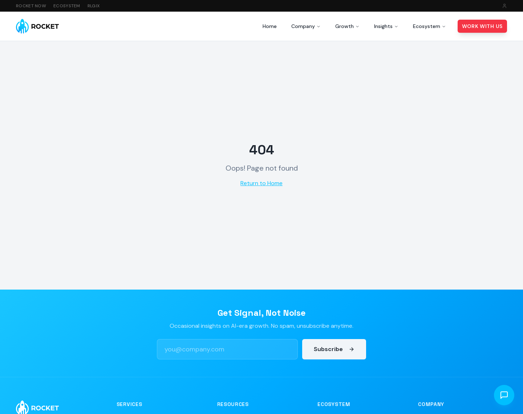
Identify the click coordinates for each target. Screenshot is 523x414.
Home (270, 26)
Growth (347, 26)
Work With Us (482, 26)
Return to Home (261, 183)
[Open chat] (504, 395)
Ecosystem (66, 6)
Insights (386, 26)
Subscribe (334, 349)
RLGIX (94, 6)
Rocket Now (31, 6)
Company (306, 26)
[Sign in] (504, 5)
